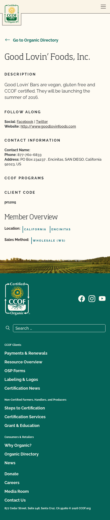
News (9, 462)
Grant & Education (22, 425)
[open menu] (103, 6)
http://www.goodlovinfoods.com (48, 126)
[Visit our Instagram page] (92, 298)
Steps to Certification (24, 408)
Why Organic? (18, 445)
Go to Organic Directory (31, 40)
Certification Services (25, 416)
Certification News (22, 388)
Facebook (25, 122)
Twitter (42, 122)
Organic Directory (21, 454)
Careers (11, 482)
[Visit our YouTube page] (102, 298)
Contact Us (15, 500)
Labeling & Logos (21, 379)
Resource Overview (23, 362)
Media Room (16, 491)
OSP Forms (14, 370)
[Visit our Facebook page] (81, 298)
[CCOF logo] (11, 13)
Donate (11, 473)
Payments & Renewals (25, 353)
